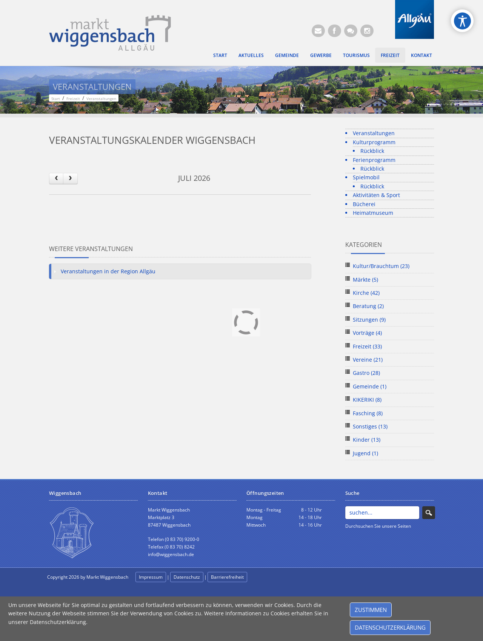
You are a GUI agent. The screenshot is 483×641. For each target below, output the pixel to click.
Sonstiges (370, 426)
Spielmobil (366, 177)
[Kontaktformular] (350, 31)
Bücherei (364, 204)
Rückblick (372, 150)
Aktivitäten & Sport (376, 195)
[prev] (56, 178)
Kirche (366, 292)
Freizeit (390, 55)
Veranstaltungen (374, 133)
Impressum (151, 577)
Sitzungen (369, 319)
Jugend (365, 453)
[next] (70, 178)
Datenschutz (187, 577)
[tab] (180, 271)
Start (220, 55)
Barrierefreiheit (227, 577)
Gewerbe (321, 55)
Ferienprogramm (374, 159)
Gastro (366, 372)
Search (428, 512)
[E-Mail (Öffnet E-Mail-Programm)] (318, 31)
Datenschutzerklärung (390, 627)
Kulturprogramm (374, 142)
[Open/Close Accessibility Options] (462, 20)
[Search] (382, 512)
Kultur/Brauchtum (381, 266)
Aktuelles (251, 55)
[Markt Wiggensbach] (110, 32)
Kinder (366, 439)
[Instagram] (367, 31)
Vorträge (367, 332)
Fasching (368, 413)
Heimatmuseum (373, 212)
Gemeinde (287, 55)
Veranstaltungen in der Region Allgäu (108, 271)
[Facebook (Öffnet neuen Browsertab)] (334, 31)
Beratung (368, 306)
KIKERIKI (367, 399)
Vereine (368, 359)
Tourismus (356, 55)
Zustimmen (371, 609)
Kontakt (421, 55)
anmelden (264, 577)
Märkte (365, 279)
